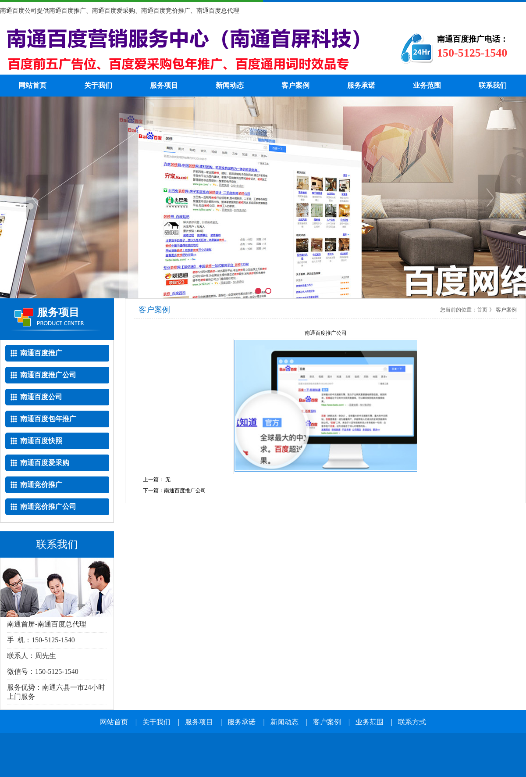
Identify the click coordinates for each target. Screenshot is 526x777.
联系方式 (412, 722)
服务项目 (164, 85)
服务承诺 (361, 85)
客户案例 (295, 85)
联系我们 (493, 85)
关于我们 (98, 85)
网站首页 (32, 85)
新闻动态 (230, 85)
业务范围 (427, 85)
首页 (482, 310)
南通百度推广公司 (185, 490)
